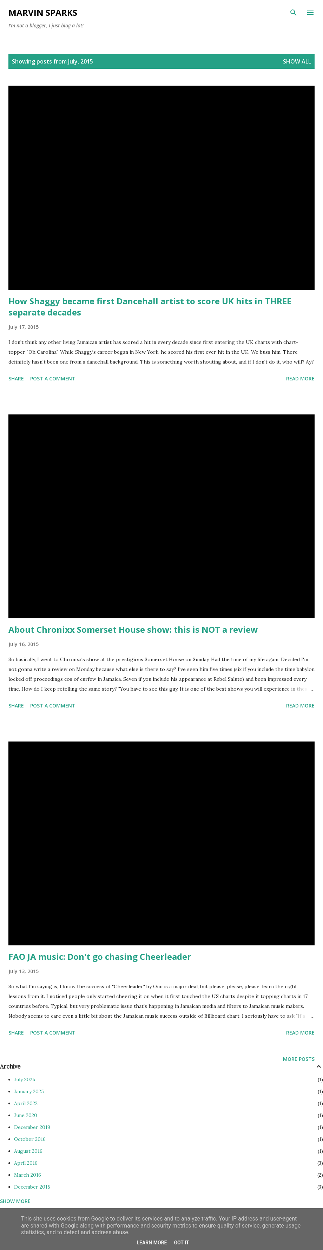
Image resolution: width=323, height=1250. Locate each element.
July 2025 (24, 1079)
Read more (300, 378)
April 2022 (26, 1103)
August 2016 (28, 1151)
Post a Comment (52, 378)
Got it (181, 1242)
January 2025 (29, 1091)
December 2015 (32, 1187)
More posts (299, 1059)
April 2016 (26, 1163)
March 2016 (27, 1175)
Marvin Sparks (42, 12)
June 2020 (25, 1115)
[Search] (293, 12)
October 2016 (30, 1139)
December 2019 (32, 1127)
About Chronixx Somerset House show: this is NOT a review (133, 629)
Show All (297, 61)
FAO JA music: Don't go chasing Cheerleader (99, 956)
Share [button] (16, 378)
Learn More (152, 1242)
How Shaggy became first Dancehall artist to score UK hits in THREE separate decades (149, 306)
